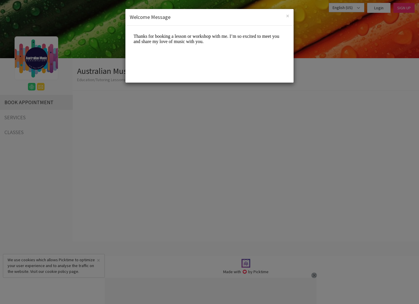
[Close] (287, 16)
